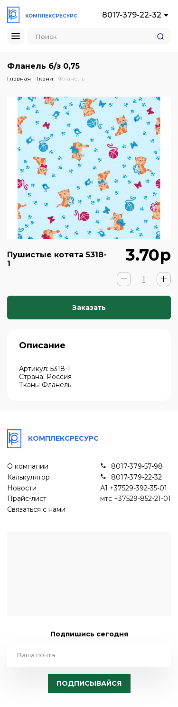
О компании (27, 466)
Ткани (44, 78)
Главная (19, 78)
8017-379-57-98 (137, 466)
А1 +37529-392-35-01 (133, 488)
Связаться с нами (36, 510)
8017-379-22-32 (131, 14)
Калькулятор (28, 477)
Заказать (89, 307)
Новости (22, 488)
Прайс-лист (27, 499)
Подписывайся (89, 683)
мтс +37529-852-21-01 (135, 499)
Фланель (71, 78)
